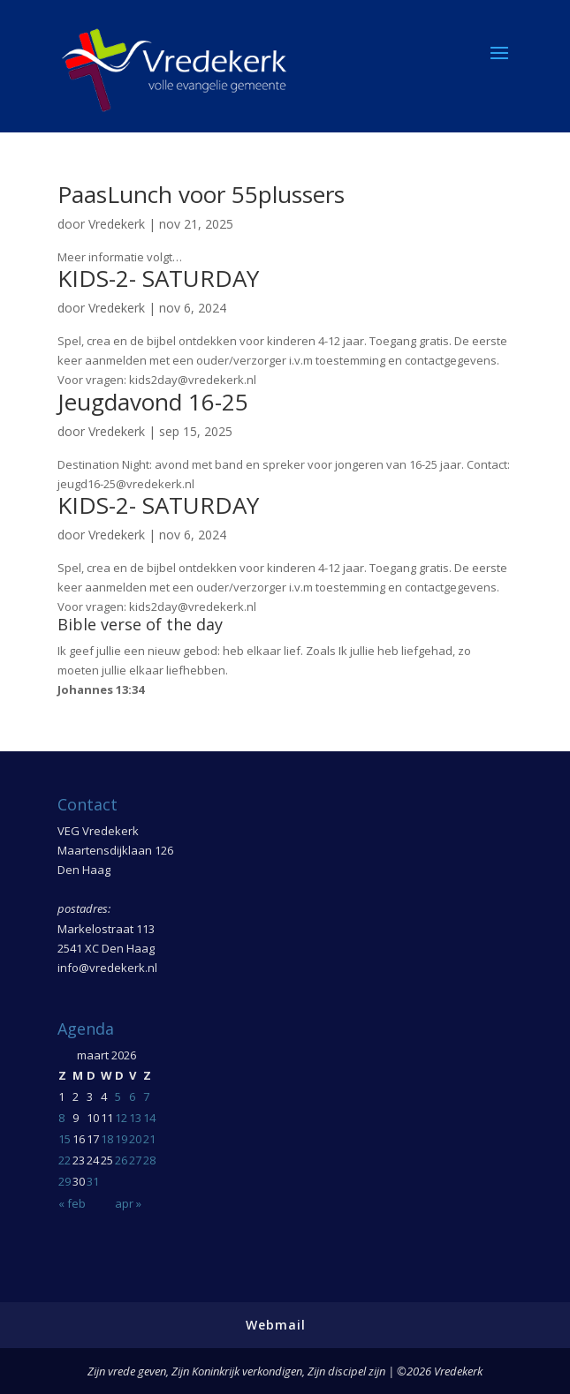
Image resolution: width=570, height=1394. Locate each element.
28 (149, 1160)
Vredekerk (116, 223)
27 (135, 1160)
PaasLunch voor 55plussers (201, 194)
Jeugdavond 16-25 (152, 402)
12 (121, 1118)
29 (64, 1181)
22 (64, 1160)
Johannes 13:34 (100, 689)
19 (121, 1139)
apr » (128, 1203)
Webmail (276, 1324)
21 (149, 1139)
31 (93, 1181)
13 (135, 1118)
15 (64, 1139)
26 (121, 1160)
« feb (72, 1203)
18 (107, 1139)
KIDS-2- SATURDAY (158, 278)
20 (135, 1139)
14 (149, 1118)
